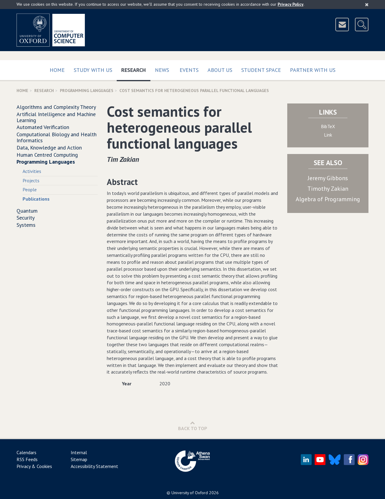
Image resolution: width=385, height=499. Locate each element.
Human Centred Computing (47, 154)
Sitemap (79, 459)
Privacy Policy (290, 4)
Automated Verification (43, 127)
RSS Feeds (27, 459)
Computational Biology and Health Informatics (57, 137)
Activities (32, 171)
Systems (26, 224)
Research (135, 68)
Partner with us (312, 69)
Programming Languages (86, 90)
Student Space (261, 69)
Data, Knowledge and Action (49, 147)
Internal (79, 452)
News (162, 69)
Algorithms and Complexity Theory (56, 106)
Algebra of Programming (328, 199)
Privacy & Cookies (34, 466)
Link (328, 135)
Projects (31, 180)
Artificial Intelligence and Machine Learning (56, 117)
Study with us (93, 69)
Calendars (26, 452)
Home (57, 69)
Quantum (27, 210)
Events (189, 69)
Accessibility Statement (94, 466)
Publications (36, 199)
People (30, 189)
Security (26, 217)
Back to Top (192, 425)
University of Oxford (189, 492)
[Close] (367, 4)
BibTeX (328, 126)
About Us (220, 69)
